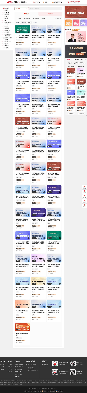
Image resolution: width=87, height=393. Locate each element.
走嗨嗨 (41, 382)
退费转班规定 (18, 376)
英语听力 (1, 382)
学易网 (9, 384)
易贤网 (33, 382)
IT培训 (69, 382)
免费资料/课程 (58, 2)
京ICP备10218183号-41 (29, 391)
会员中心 (47, 2)
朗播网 (53, 380)
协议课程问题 (18, 371)
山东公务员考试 (20, 380)
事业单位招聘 (79, 382)
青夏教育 (29, 382)
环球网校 (84, 382)
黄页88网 (45, 382)
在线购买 (10, 364)
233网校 (42, 380)
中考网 (84, 380)
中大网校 (1, 384)
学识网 (62, 382)
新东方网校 (72, 380)
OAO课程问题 (18, 374)
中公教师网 (74, 382)
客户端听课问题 (18, 369)
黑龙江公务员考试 (23, 382)
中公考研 (12, 384)
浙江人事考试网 (7, 380)
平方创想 (58, 382)
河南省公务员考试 (58, 380)
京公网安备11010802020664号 (49, 391)
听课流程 (10, 371)
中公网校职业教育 (18, 384)
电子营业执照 (59, 391)
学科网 (68, 380)
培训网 (18, 382)
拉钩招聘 (9, 382)
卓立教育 (37, 382)
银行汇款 (10, 366)
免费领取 (72, 54)
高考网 (5, 382)
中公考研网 (31, 380)
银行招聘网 (26, 380)
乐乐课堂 (64, 380)
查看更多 (71, 113)
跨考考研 (80, 380)
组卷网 (54, 382)
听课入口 (10, 369)
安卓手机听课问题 (19, 364)
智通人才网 (14, 382)
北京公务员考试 (37, 380)
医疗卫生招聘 (13, 380)
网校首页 (2, 364)
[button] (79, 41)
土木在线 (66, 382)
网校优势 (2, 366)
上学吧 (76, 380)
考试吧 (5, 384)
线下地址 (2, 369)
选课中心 (24, 2)
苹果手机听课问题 (19, 366)
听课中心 (37, 2)
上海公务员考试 (48, 380)
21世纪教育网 (50, 382)
